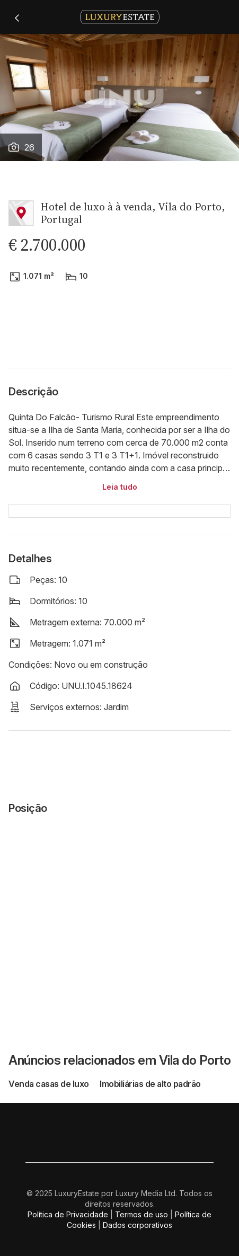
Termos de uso (141, 1214)
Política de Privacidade (68, 1214)
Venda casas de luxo (49, 1083)
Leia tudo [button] (119, 486)
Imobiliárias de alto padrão (150, 1083)
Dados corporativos (137, 1225)
